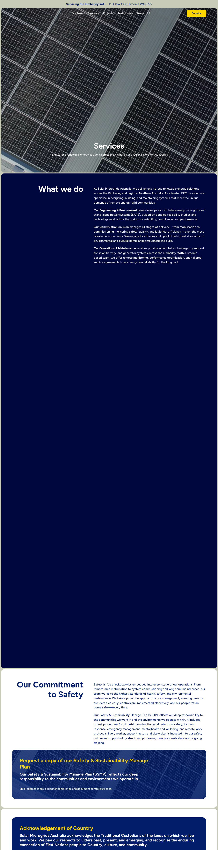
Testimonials (125, 13)
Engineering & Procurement (118, 210)
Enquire (196, 13)
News (140, 13)
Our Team (78, 13)
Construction (108, 227)
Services (93, 13)
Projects (108, 13)
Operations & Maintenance (117, 248)
